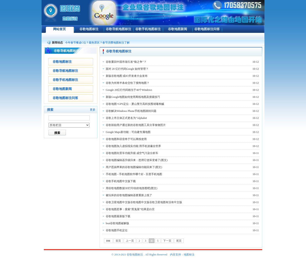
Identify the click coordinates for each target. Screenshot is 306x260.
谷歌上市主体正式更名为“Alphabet (126, 118)
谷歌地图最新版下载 (118, 216)
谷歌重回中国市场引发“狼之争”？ (126, 61)
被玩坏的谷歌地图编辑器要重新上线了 (129, 195)
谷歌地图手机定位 (117, 230)
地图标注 (189, 254)
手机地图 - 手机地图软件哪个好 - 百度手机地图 (134, 174)
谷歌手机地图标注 (148, 29)
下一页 (167, 240)
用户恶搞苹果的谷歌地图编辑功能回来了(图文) (134, 167)
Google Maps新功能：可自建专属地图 (128, 132)
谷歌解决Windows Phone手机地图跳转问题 (131, 111)
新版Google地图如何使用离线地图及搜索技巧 (133, 97)
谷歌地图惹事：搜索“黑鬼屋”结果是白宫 (130, 209)
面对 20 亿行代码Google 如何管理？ (127, 68)
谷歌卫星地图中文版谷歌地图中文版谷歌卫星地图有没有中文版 (144, 202)
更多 (92, 109)
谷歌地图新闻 (177, 29)
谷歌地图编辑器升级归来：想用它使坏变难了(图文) (137, 160)
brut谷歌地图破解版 (117, 223)
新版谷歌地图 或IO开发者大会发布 (127, 75)
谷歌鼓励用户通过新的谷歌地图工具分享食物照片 (136, 125)
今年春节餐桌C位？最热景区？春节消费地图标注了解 (97, 42)
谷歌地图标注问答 (207, 29)
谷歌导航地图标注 (118, 29)
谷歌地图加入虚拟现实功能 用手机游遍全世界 (133, 146)
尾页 (179, 240)
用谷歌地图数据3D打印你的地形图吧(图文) (131, 188)
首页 (118, 240)
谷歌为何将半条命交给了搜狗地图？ (127, 82)
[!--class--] (69, 125)
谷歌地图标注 (89, 29)
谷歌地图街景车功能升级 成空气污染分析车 (132, 153)
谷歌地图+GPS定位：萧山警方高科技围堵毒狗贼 (135, 104)
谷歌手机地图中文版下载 (121, 181)
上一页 (130, 240)
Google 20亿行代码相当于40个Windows (129, 89)
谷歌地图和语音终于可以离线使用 (126, 139)
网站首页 (59, 29)
